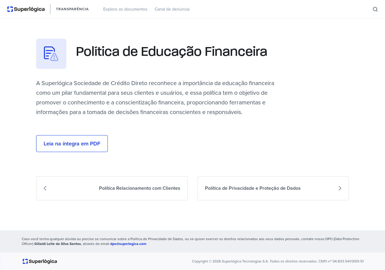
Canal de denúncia (172, 9)
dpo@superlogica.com (128, 243)
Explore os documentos (125, 9)
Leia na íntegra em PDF (72, 144)
